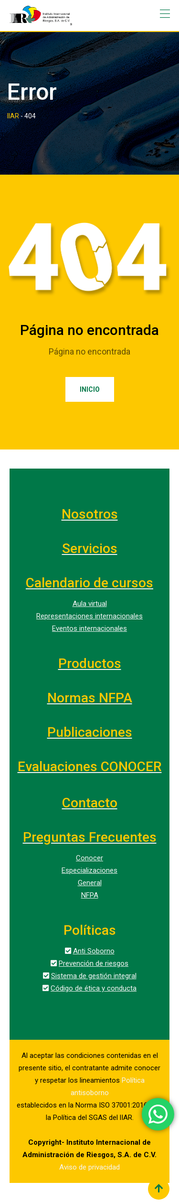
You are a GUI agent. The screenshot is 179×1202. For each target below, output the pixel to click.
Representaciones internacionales (89, 616)
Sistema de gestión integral (94, 976)
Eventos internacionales (89, 628)
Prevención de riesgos (93, 963)
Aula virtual (90, 603)
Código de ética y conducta (94, 988)
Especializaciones (89, 870)
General (90, 882)
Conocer (89, 858)
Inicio (90, 389)
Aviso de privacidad (89, 1167)
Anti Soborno (94, 951)
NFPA (89, 895)
